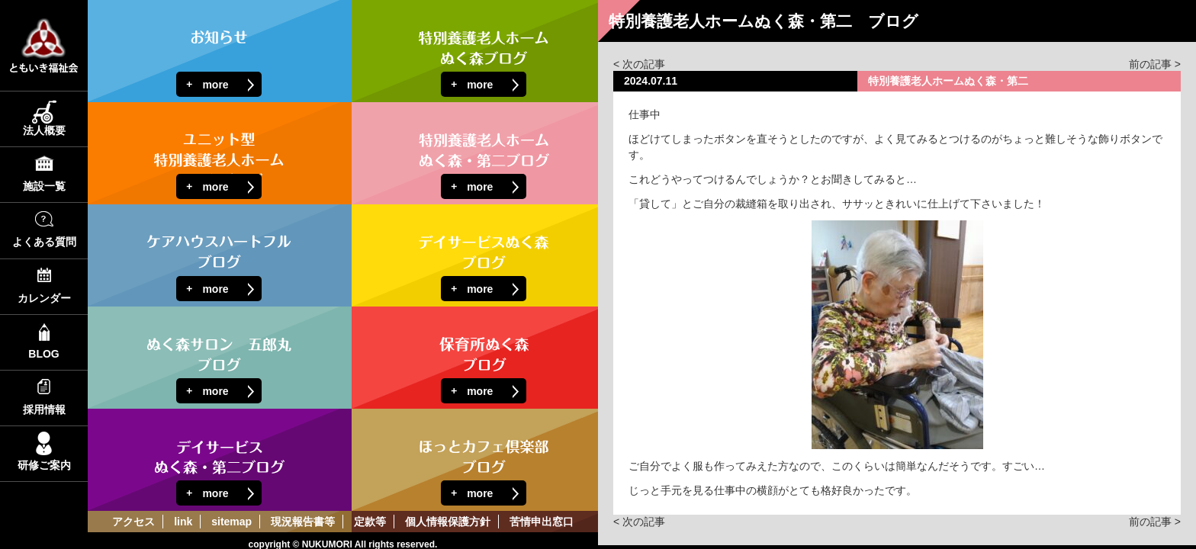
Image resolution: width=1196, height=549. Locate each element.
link (183, 521)
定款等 (370, 521)
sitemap (231, 521)
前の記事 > (1155, 64)
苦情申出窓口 (542, 521)
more (215, 85)
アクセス (133, 521)
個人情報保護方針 (447, 521)
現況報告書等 (303, 521)
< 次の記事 (639, 64)
